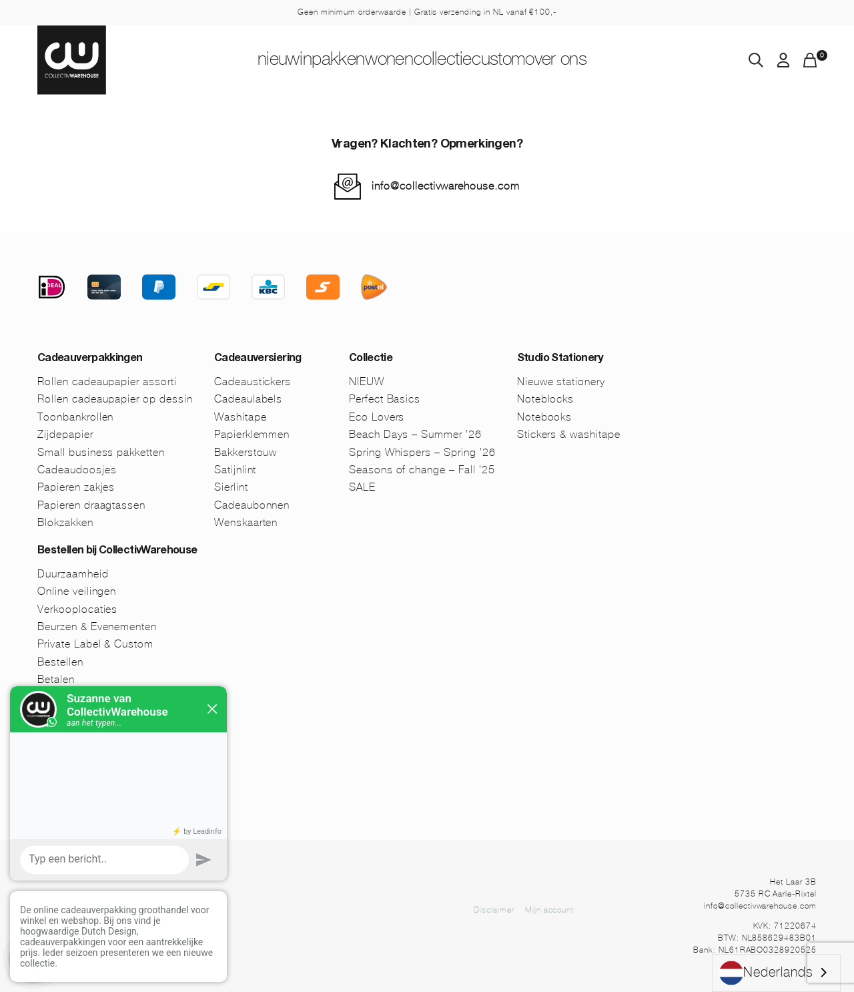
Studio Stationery (560, 359)
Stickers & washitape (568, 434)
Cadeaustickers (252, 381)
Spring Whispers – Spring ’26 (422, 452)
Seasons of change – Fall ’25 (422, 469)
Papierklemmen (252, 434)
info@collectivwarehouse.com (446, 186)
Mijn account (549, 910)
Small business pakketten (101, 452)
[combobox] (776, 973)
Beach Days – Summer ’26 (415, 434)
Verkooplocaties (77, 609)
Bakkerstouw (246, 452)
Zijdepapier (65, 434)
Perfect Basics (384, 399)
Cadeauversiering (258, 359)
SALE (362, 487)
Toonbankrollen (75, 417)
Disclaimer (494, 910)
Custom (534, 60)
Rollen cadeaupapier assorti (107, 381)
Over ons (614, 60)
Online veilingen (76, 591)
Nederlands (766, 973)
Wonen (378, 60)
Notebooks (544, 417)
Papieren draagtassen (91, 505)
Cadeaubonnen (252, 505)
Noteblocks (545, 399)
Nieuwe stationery (561, 381)
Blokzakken (65, 522)
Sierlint (231, 487)
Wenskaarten (246, 522)
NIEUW (222, 60)
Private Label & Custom (95, 644)
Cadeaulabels (248, 399)
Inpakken (299, 60)
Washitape (240, 417)
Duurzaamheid (73, 573)
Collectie (455, 60)
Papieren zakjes (76, 487)
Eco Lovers (377, 417)
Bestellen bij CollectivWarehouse (117, 551)
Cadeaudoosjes (76, 469)
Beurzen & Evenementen (97, 626)
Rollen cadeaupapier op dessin (115, 399)
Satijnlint (235, 469)
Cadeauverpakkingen (89, 359)
